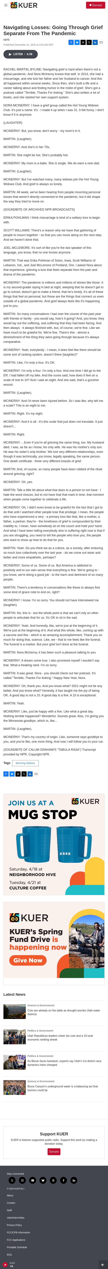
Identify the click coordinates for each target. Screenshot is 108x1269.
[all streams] (103, 1264)
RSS (9, 1255)
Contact (11, 1203)
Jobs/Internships (15, 1217)
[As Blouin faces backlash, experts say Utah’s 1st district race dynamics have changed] (14, 1062)
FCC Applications (16, 1240)
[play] (5, 1264)
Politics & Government (40, 1030)
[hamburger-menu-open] (6, 5)
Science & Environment (40, 1005)
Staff (9, 1210)
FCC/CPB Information (18, 1232)
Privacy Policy (14, 1225)
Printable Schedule (17, 1247)
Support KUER (54, 1134)
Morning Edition (25, 763)
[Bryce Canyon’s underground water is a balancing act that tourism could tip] (14, 1087)
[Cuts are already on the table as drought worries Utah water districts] (14, 1011)
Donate (97, 5)
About (10, 1195)
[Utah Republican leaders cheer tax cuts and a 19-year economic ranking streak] (14, 1036)
